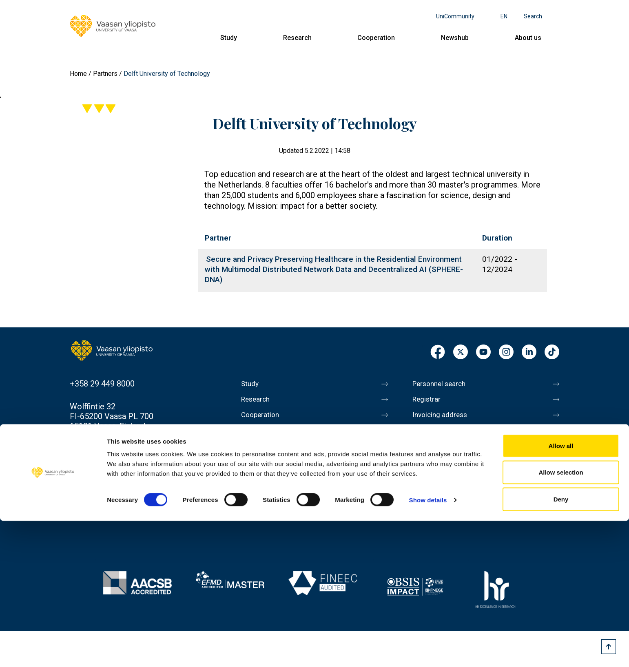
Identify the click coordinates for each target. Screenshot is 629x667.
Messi (423, 452)
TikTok (552, 352)
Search (533, 16)
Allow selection (560, 618)
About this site (438, 469)
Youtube (483, 352)
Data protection (440, 486)
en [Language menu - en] (504, 16)
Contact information (106, 449)
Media (423, 435)
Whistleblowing (439, 521)
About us (528, 38)
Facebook (437, 352)
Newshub (455, 38)
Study (228, 38)
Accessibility (435, 503)
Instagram (506, 352)
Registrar (428, 401)
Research (297, 38)
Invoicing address (444, 418)
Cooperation (376, 38)
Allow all (561, 591)
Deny (561, 645)
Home (78, 73)
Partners (105, 73)
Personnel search (443, 384)
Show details (428, 646)
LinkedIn (529, 352)
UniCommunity (455, 16)
